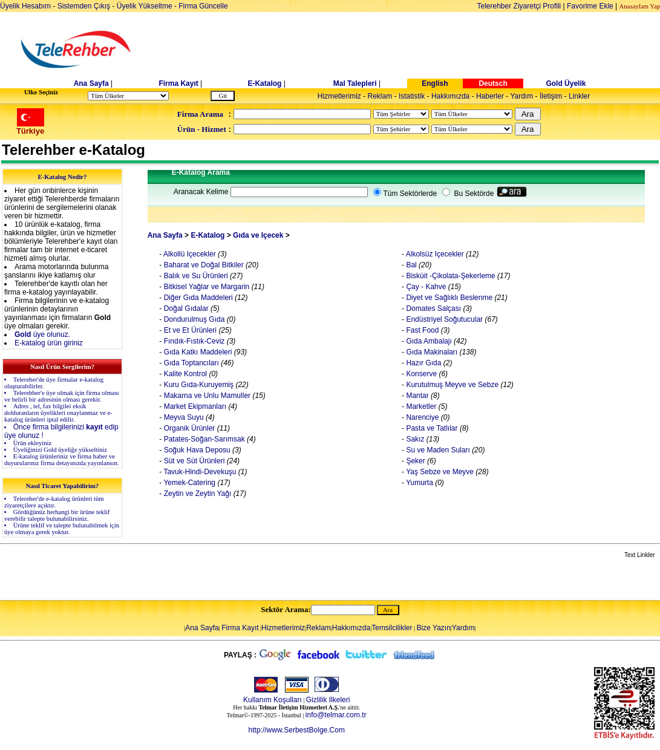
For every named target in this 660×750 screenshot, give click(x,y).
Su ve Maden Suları (437, 450)
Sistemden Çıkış (83, 6)
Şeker (414, 461)
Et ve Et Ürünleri (189, 330)
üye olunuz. (42, 334)
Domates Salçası (432, 308)
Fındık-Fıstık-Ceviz (194, 341)
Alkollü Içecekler (188, 254)
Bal (410, 265)
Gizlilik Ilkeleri (328, 700)
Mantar (416, 395)
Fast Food (421, 330)
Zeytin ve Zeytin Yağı (196, 493)
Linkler (579, 96)
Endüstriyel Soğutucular (443, 319)
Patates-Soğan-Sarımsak (203, 439)
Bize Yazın (434, 628)
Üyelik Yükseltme (144, 6)
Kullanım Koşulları (272, 700)
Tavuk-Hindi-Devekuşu (199, 472)
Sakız (414, 439)
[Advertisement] (423, 49)
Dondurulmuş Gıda (193, 319)
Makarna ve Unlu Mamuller (206, 395)
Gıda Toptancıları (190, 363)
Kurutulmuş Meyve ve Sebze (451, 384)
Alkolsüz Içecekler (434, 254)
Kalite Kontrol (184, 374)
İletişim (551, 96)
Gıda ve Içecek (258, 235)
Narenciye (421, 417)
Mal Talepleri (355, 83)
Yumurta (418, 482)
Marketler (420, 406)
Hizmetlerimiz (339, 96)
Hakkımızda (450, 96)
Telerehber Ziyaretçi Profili (519, 6)
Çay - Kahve (425, 286)
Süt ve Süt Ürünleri (193, 461)
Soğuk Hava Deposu (196, 450)
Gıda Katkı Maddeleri (197, 352)
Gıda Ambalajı (428, 341)
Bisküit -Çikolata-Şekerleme (449, 276)
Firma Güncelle (202, 6)
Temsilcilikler (391, 628)
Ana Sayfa (91, 83)
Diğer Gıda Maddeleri (197, 297)
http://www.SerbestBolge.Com (297, 730)
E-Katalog (264, 83)
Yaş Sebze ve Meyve (439, 472)
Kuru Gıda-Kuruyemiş (198, 384)
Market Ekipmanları (194, 406)
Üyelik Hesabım (25, 6)
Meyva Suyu (182, 417)
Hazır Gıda (422, 363)
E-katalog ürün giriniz (49, 343)
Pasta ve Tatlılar (431, 428)
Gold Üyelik (566, 83)
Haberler (490, 96)
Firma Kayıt (178, 83)
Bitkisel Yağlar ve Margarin (205, 286)
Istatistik (412, 96)
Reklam (380, 96)
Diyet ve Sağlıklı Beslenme (448, 297)
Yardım (521, 96)
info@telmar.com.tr (336, 715)
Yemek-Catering (188, 482)
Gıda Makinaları (430, 352)
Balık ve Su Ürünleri (194, 276)
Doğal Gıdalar (185, 308)
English (435, 83)
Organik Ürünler (188, 428)
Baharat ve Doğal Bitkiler (202, 265)
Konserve (420, 374)
